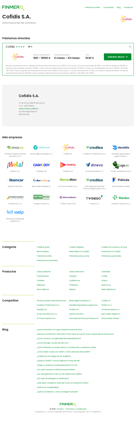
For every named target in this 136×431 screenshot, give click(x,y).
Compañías (108, 7)
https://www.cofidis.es (28, 108)
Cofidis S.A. (106, 300)
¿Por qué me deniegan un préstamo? (53, 378)
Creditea (40, 280)
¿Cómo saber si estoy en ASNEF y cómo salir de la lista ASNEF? (64, 352)
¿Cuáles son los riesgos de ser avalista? (54, 356)
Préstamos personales (111, 256)
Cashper (73, 276)
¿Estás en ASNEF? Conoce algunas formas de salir (58, 360)
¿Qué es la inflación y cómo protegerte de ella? (57, 391)
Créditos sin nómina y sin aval (114, 247)
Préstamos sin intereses (47, 260)
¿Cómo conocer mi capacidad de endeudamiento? (59, 338)
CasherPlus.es (43, 276)
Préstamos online (92, 7)
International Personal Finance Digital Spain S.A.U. (85, 318)
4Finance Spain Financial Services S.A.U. (53, 300)
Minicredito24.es (108, 289)
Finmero (60, 409)
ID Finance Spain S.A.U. (46, 318)
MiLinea (72, 289)
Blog (119, 7)
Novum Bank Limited (110, 318)
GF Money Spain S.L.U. (110, 309)
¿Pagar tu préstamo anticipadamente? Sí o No (57, 365)
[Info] (130, 46)
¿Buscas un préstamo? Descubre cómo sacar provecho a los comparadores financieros (75, 334)
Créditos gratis (43, 247)
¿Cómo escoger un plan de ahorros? (52, 343)
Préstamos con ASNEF (111, 251)
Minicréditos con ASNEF (79, 251)
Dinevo (104, 280)
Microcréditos (43, 251)
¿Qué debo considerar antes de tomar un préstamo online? (63, 383)
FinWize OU (74, 309)
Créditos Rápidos (76, 247)
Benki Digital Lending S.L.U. (80, 300)
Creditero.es (74, 280)
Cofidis (10, 47)
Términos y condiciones (76, 409)
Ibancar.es (106, 285)
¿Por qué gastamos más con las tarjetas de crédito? (59, 374)
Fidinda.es (41, 285)
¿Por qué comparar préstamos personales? (56, 369)
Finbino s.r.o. (106, 305)
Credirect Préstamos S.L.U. (48, 305)
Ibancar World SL (76, 314)
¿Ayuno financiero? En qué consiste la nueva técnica (59, 329)
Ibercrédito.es (43, 289)
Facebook (128, 7)
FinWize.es (73, 285)
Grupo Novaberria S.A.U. (47, 314)
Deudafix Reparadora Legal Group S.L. (85, 305)
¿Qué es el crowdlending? (48, 387)
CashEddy (105, 271)
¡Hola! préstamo (44, 271)
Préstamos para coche (79, 256)
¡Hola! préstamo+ (76, 271)
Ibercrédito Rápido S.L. (111, 314)
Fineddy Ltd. (42, 309)
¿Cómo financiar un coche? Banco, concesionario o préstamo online (66, 347)
